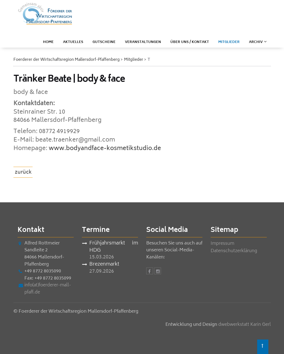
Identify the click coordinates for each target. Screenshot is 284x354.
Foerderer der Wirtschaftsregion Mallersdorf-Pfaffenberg (66, 59)
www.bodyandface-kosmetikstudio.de (105, 148)
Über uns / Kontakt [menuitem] (189, 42)
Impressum (222, 243)
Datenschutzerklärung (234, 251)
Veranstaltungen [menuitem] (143, 42)
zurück (23, 172)
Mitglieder (133, 59)
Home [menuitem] (48, 42)
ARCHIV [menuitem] (256, 42)
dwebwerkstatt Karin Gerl (244, 325)
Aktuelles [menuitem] (73, 42)
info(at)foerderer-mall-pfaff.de (47, 288)
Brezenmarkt (104, 264)
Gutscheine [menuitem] (104, 42)
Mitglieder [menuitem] (229, 42)
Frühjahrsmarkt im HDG (113, 247)
